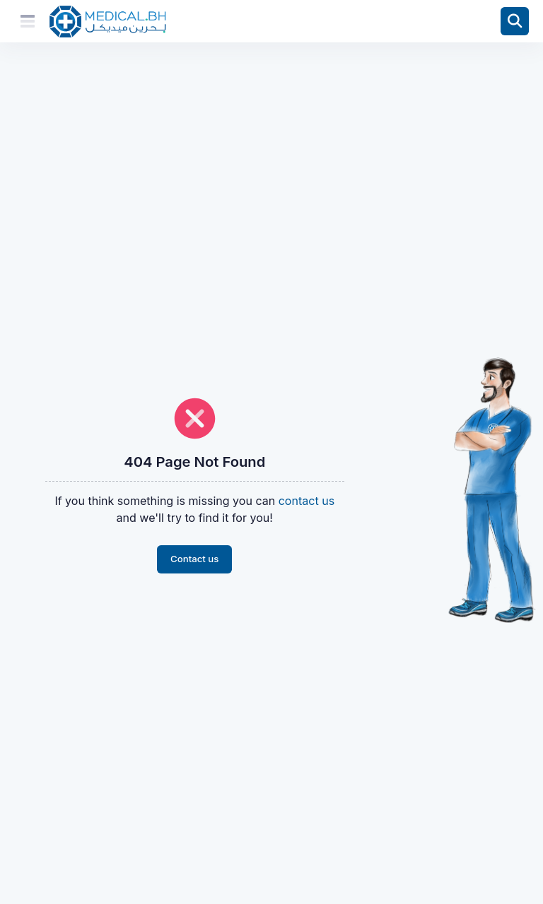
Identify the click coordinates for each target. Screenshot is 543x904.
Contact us (194, 558)
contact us (306, 501)
